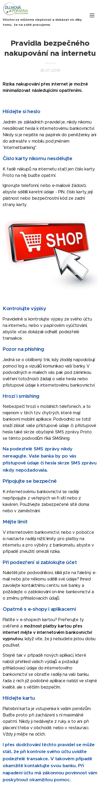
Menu (92, 15)
